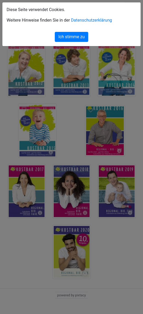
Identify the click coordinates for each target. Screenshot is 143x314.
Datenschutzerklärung (91, 20)
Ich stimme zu (71, 36)
